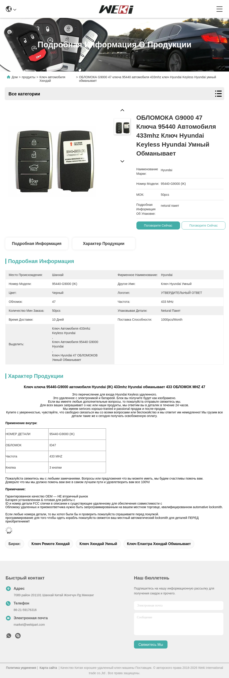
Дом (15, 77)
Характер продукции (103, 243)
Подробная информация (36, 243)
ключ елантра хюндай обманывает (159, 544)
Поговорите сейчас (158, 225)
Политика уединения (21, 668)
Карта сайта (48, 668)
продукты (28, 77)
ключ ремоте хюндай (51, 544)
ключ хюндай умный (98, 544)
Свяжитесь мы (150, 644)
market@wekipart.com (29, 624)
